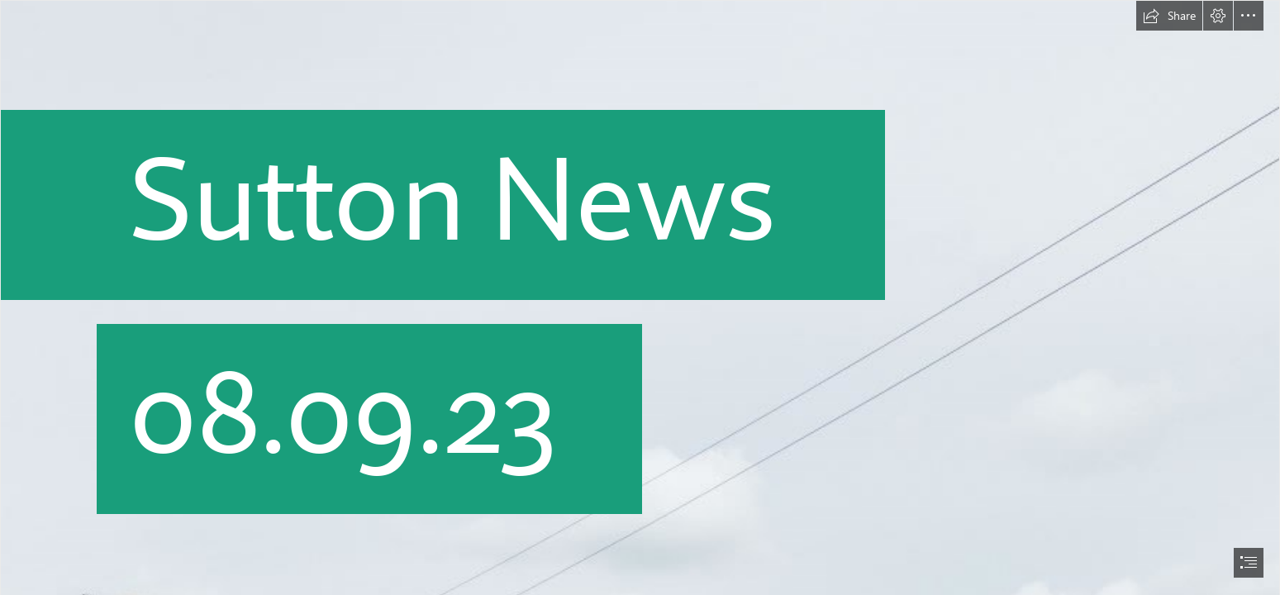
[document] (640, 297)
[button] (1169, 16)
